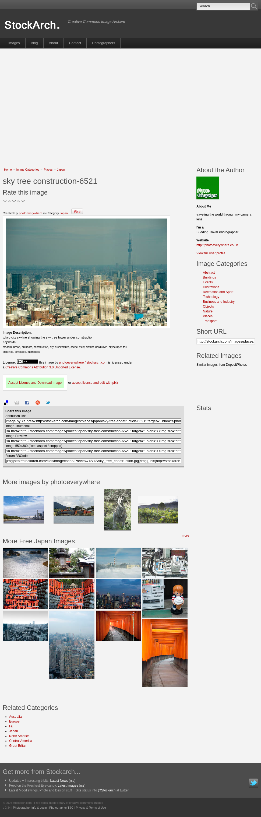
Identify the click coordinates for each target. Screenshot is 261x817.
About (53, 43)
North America (19, 736)
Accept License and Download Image (35, 383)
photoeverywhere (30, 213)
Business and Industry (219, 302)
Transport (210, 321)
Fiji (11, 726)
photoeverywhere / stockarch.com (83, 362)
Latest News (59, 781)
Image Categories (27, 169)
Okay (9, 201)
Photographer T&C (61, 807)
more (185, 535)
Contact (75, 43)
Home (8, 169)
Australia (15, 717)
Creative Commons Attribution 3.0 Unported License (42, 367)
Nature (208, 311)
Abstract (209, 272)
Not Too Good (5, 201)
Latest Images (68, 785)
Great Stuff (18, 201)
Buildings (209, 277)
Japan (61, 169)
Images (14, 43)
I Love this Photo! (23, 201)
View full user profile (210, 253)
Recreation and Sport (218, 292)
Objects (208, 306)
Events (208, 282)
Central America (20, 741)
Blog (34, 43)
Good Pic (14, 201)
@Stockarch (107, 790)
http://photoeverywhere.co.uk (217, 245)
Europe (14, 721)
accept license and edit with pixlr (95, 383)
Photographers (103, 43)
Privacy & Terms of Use (91, 807)
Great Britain (18, 746)
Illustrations (211, 287)
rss (72, 781)
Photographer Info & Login (30, 807)
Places (48, 169)
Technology (211, 297)
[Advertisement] (50, 104)
